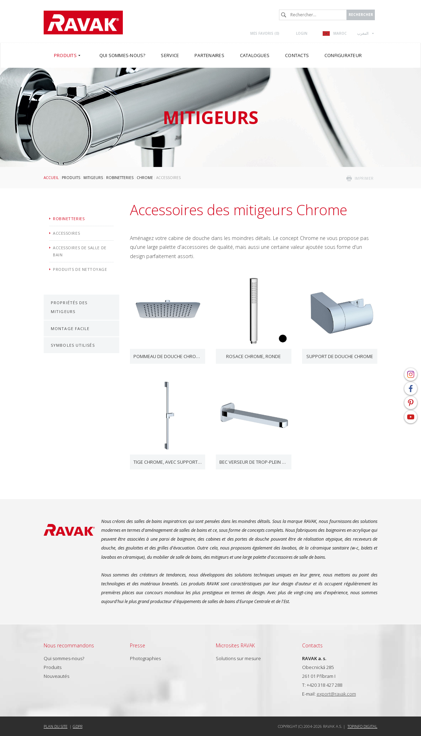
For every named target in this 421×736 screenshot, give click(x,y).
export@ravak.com (336, 694)
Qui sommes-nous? (64, 658)
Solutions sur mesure (238, 658)
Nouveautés (56, 676)
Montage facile (70, 328)
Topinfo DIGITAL (362, 726)
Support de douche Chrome (339, 356)
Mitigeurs (93, 177)
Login (301, 33)
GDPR (77, 726)
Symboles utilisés (73, 345)
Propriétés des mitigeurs (69, 307)
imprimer (364, 178)
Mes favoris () (264, 33)
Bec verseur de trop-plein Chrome (253, 462)
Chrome (145, 177)
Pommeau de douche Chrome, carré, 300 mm (167, 356)
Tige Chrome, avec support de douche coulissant (167, 462)
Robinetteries (119, 177)
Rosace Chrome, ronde (253, 356)
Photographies (145, 658)
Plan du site (55, 726)
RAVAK (83, 22)
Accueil (51, 177)
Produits (71, 177)
